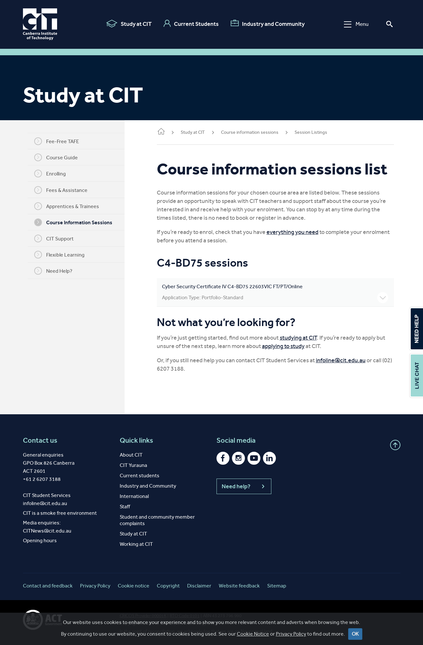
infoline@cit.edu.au (341, 360)
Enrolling (50, 173)
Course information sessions (249, 132)
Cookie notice (133, 586)
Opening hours (40, 540)
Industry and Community (268, 23)
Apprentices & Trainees (66, 206)
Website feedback (239, 586)
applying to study (283, 346)
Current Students (191, 23)
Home (161, 132)
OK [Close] (355, 634)
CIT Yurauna (133, 465)
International (134, 496)
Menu (356, 24)
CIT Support (54, 238)
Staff (125, 506)
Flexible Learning (59, 255)
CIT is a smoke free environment (60, 513)
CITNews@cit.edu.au (47, 531)
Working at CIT (136, 544)
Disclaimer (199, 586)
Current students (139, 475)
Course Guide (56, 157)
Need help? (244, 486)
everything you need (292, 232)
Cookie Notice (253, 634)
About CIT (131, 455)
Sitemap (276, 586)
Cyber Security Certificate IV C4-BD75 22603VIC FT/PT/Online (275, 293)
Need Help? (53, 271)
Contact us (40, 440)
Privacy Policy (291, 634)
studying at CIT (298, 337)
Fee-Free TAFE (56, 141)
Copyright (168, 586)
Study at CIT (129, 23)
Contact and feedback (48, 586)
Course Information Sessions (73, 222)
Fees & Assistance (60, 190)
